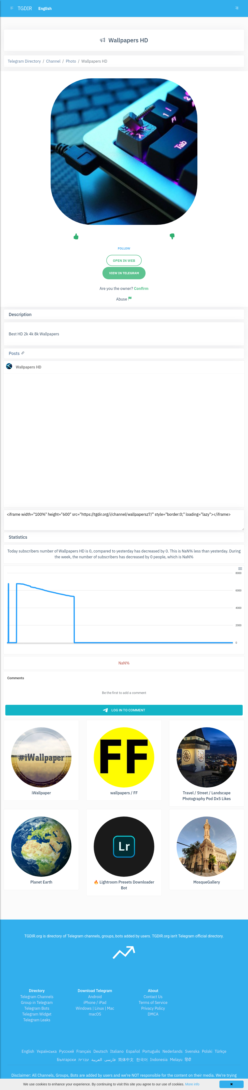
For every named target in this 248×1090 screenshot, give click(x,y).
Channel (53, 61)
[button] (240, 568)
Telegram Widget (37, 1014)
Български (66, 1059)
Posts (15, 353)
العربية (96, 1059)
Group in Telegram (37, 1002)
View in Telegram (124, 273)
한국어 (142, 1059)
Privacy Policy (153, 1008)
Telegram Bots (36, 1008)
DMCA (153, 1014)
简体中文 (126, 1059)
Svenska (192, 1051)
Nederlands (173, 1051)
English (28, 1051)
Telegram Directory (24, 61)
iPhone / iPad (95, 1002)
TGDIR (25, 8)
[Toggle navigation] (237, 8)
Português (151, 1051)
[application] (124, 608)
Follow (124, 248)
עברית (83, 1059)
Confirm (141, 288)
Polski (207, 1051)
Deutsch (100, 1051)
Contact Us (153, 996)
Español (133, 1051)
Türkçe (220, 1051)
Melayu (176, 1059)
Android (95, 996)
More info (192, 1084)
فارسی (110, 1059)
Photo (71, 61)
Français (83, 1051)
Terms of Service (153, 1002)
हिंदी (188, 1059)
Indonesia (159, 1059)
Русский (66, 1051)
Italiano (117, 1051)
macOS (95, 1014)
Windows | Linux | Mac (95, 1008)
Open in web (124, 260)
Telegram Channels (36, 996)
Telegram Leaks (36, 1019)
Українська (47, 1051)
